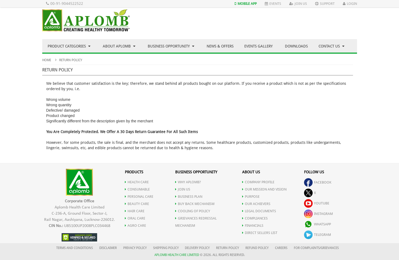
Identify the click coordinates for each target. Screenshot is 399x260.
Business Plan (188, 197)
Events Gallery (258, 46)
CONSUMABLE (137, 189)
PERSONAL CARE (139, 197)
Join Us (298, 4)
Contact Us (331, 46)
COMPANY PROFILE (258, 182)
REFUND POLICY (257, 248)
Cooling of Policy (192, 211)
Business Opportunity (171, 46)
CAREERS (281, 248)
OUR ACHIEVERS (256, 204)
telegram (317, 235)
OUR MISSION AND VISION (264, 189)
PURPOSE (251, 197)
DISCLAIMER (108, 248)
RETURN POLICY (227, 248)
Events (273, 4)
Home (46, 60)
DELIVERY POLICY (197, 248)
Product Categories (69, 46)
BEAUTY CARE (137, 204)
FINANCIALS (252, 226)
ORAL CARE (135, 218)
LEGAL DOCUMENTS (259, 211)
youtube (316, 203)
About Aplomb (119, 46)
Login (350, 4)
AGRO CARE (135, 226)
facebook (317, 182)
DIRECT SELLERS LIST (259, 233)
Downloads (296, 46)
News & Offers (220, 46)
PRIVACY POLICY (135, 248)
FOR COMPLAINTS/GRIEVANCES (316, 248)
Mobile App (246, 4)
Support (325, 4)
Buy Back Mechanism (194, 204)
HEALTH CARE (137, 182)
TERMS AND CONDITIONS (74, 248)
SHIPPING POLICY (166, 248)
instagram (318, 214)
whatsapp (317, 224)
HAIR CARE (134, 211)
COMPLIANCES (255, 218)
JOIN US (182, 189)
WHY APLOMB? (188, 182)
